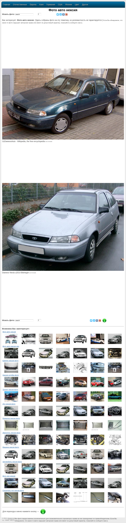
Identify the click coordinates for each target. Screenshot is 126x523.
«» (11, 518)
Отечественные (20, 4)
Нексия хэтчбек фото (11, 375)
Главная (6, 4)
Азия (41, 4)
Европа (33, 4)
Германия (50, 4)
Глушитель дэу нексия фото (13, 491)
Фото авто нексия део (11, 346)
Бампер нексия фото (11, 361)
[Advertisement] (63, 48)
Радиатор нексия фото (11, 418)
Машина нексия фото (11, 447)
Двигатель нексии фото (11, 433)
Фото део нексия (9, 476)
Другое (85, 4)
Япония (68, 4)
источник (48, 141)
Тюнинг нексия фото (10, 390)
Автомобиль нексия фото (12, 462)
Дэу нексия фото (9, 404)
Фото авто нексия (9, 332)
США (60, 4)
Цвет (77, 4)
